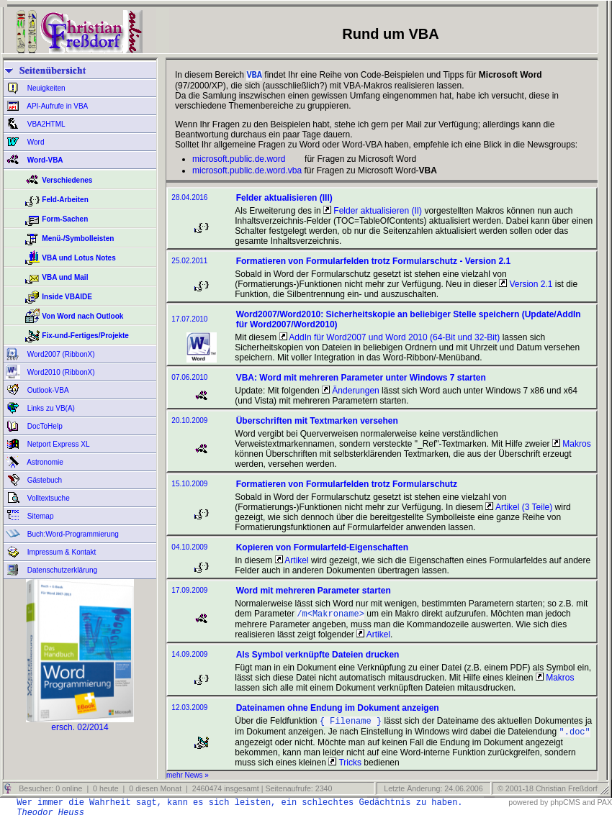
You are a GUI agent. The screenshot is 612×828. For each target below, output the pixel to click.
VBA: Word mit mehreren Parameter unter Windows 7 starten (361, 379)
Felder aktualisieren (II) (372, 212)
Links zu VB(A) (50, 408)
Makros (571, 445)
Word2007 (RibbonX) (60, 354)
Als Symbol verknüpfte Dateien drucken (318, 657)
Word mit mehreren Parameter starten (313, 592)
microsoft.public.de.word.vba (247, 172)
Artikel (292, 562)
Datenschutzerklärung (61, 570)
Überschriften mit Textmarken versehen (317, 422)
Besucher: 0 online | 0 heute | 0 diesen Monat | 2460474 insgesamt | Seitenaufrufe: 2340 (174, 794)
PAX (604, 808)
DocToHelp (44, 426)
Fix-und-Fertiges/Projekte (85, 336)
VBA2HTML (45, 124)
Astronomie (44, 462)
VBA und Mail (65, 277)
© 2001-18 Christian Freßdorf (548, 794)
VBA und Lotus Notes (78, 258)
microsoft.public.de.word (238, 160)
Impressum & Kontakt (60, 552)
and (589, 808)
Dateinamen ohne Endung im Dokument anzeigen (337, 711)
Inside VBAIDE (66, 297)
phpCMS (565, 808)
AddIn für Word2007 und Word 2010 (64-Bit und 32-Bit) (389, 339)
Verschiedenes (67, 180)
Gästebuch (43, 480)
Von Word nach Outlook (82, 316)
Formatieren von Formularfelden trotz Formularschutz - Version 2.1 (373, 263)
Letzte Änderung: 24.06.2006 (432, 794)
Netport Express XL (57, 444)
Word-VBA (44, 160)
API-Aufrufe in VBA (56, 106)
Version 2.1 (525, 286)
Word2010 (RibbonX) (60, 372)
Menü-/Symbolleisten (78, 238)
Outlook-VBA (47, 390)
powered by (528, 808)
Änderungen (350, 392)
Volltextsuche (47, 498)
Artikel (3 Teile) (518, 509)
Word (35, 142)
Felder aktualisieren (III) (284, 199)
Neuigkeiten (45, 88)
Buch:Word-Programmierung (72, 534)
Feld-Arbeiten (65, 200)
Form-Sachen (65, 219)
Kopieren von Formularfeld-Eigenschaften (322, 549)
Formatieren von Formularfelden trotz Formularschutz (346, 486)
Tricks (344, 768)
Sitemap (39, 516)
